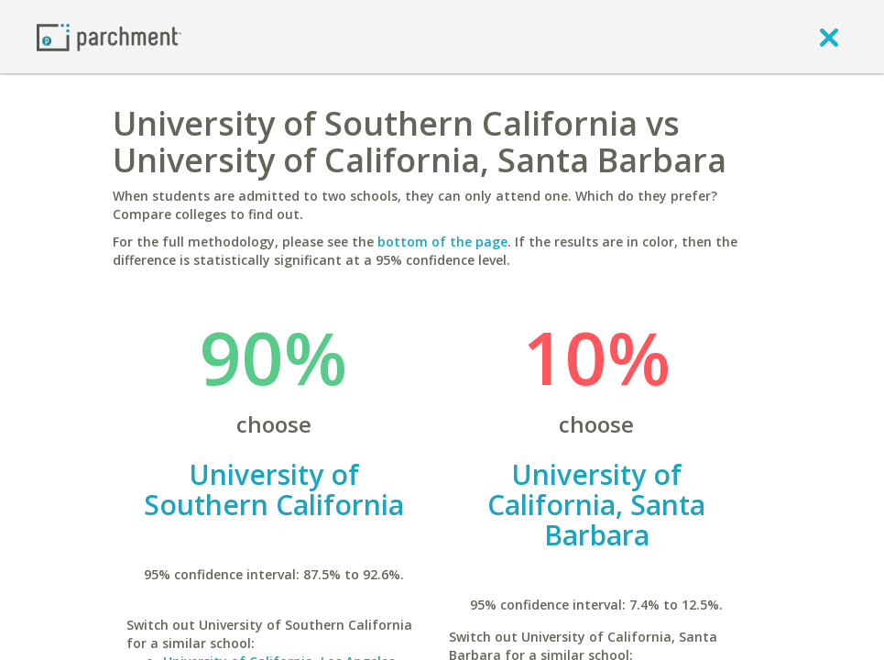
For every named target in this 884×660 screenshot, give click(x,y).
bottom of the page (442, 241)
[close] (829, 37)
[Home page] (109, 36)
